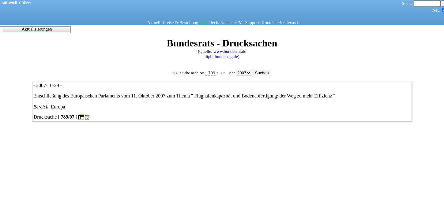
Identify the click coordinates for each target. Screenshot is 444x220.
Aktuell (153, 22)
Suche (421, 3)
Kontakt (269, 22)
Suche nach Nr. (198, 73)
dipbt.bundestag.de (221, 56)
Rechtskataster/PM (226, 22)
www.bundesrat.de (229, 51)
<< (175, 73)
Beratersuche (289, 22)
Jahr (240, 73)
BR (204, 22)
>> (223, 73)
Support (252, 22)
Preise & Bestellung (180, 22)
